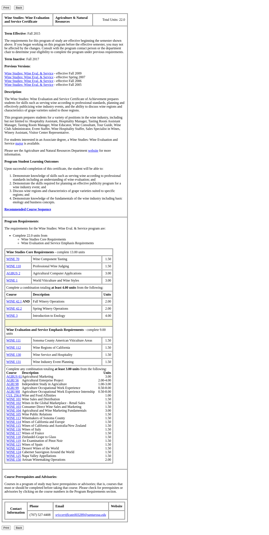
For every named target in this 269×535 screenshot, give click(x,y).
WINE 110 (13, 266)
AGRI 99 (12, 388)
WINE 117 (13, 433)
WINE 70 (12, 259)
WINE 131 (13, 362)
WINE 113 (13, 418)
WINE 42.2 (14, 308)
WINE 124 (13, 452)
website (93, 150)
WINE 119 (13, 440)
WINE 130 (13, 354)
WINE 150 (13, 459)
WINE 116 (13, 429)
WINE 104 (13, 410)
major (19, 143)
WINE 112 (13, 347)
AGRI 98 (12, 384)
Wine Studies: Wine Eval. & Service (28, 73)
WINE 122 (13, 448)
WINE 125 (13, 456)
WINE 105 (13, 414)
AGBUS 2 (13, 273)
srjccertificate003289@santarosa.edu (80, 515)
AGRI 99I (13, 391)
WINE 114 (13, 422)
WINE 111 (13, 340)
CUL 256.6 (13, 395)
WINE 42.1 (14, 301)
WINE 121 (13, 444)
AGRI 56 (12, 380)
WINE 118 (13, 437)
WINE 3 (12, 315)
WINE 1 (12, 280)
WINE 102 (13, 403)
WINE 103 (13, 406)
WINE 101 (13, 399)
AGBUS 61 (14, 376)
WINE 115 (13, 425)
